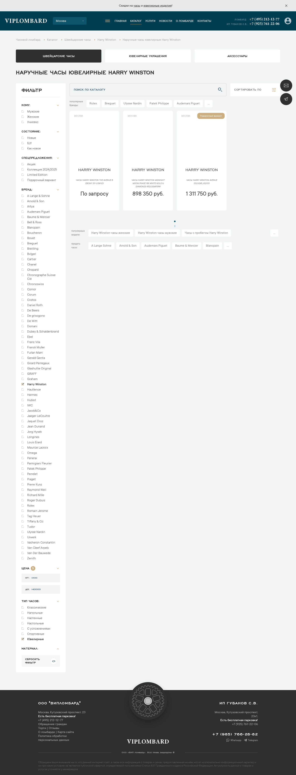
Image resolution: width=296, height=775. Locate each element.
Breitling (32, 247)
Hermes (32, 393)
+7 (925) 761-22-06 (264, 24)
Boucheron (34, 231)
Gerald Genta (36, 356)
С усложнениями (38, 627)
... (209, 103)
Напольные (35, 611)
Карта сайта (66, 730)
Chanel (31, 262)
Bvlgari (31, 252)
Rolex (30, 504)
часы (136, 6)
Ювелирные (35, 637)
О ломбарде (185, 21)
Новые (31, 136)
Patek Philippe (36, 467)
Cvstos (31, 298)
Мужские (33, 110)
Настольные (35, 621)
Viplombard (26, 21)
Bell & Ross (34, 220)
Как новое (34, 146)
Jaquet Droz (35, 419)
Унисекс (32, 120)
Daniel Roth (35, 303)
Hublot (31, 398)
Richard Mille (35, 493)
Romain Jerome (37, 509)
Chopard (33, 268)
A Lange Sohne (101, 246)
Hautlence (34, 388)
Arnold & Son (35, 199)
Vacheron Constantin (41, 541)
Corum (31, 293)
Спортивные (35, 632)
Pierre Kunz (34, 483)
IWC (30, 403)
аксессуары (237, 55)
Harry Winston (36, 382)
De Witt (32, 319)
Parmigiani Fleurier (39, 461)
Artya (30, 204)
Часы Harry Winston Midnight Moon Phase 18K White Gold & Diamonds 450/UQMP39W (148, 183)
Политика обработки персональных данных (53, 736)
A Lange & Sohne (38, 194)
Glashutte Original (39, 366)
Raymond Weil (36, 488)
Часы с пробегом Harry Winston (206, 233)
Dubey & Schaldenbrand (43, 330)
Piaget (31, 477)
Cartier (31, 257)
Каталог (136, 21)
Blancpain (33, 226)
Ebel (30, 335)
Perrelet (32, 472)
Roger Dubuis (36, 498)
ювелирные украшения (148, 55)
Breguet (32, 241)
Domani (32, 324)
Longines (33, 435)
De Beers (33, 308)
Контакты (204, 21)
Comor (31, 287)
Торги (42, 726)
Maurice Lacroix (37, 446)
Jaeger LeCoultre (38, 414)
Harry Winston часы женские (110, 233)
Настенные (34, 616)
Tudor (31, 525)
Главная (120, 21)
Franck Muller (36, 345)
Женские (33, 115)
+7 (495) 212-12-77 (264, 19)
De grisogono (36, 314)
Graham (32, 377)
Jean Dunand (36, 424)
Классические (36, 606)
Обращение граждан (52, 722)
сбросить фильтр (32, 659)
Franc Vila (33, 340)
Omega (32, 451)
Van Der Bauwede (39, 551)
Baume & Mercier (38, 215)
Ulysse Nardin (36, 530)
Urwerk (31, 535)
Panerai (32, 456)
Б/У (29, 141)
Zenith (31, 556)
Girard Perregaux (38, 361)
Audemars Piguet (38, 210)
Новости (165, 21)
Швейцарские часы (59, 55)
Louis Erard (34, 440)
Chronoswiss (35, 282)
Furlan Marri (35, 351)
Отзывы (54, 726)
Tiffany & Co (35, 519)
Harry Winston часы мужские (157, 233)
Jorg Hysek (34, 430)
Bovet (31, 236)
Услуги (150, 21)
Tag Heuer (34, 514)
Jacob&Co (34, 409)
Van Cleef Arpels (38, 546)
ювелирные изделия (157, 6)
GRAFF (32, 372)
